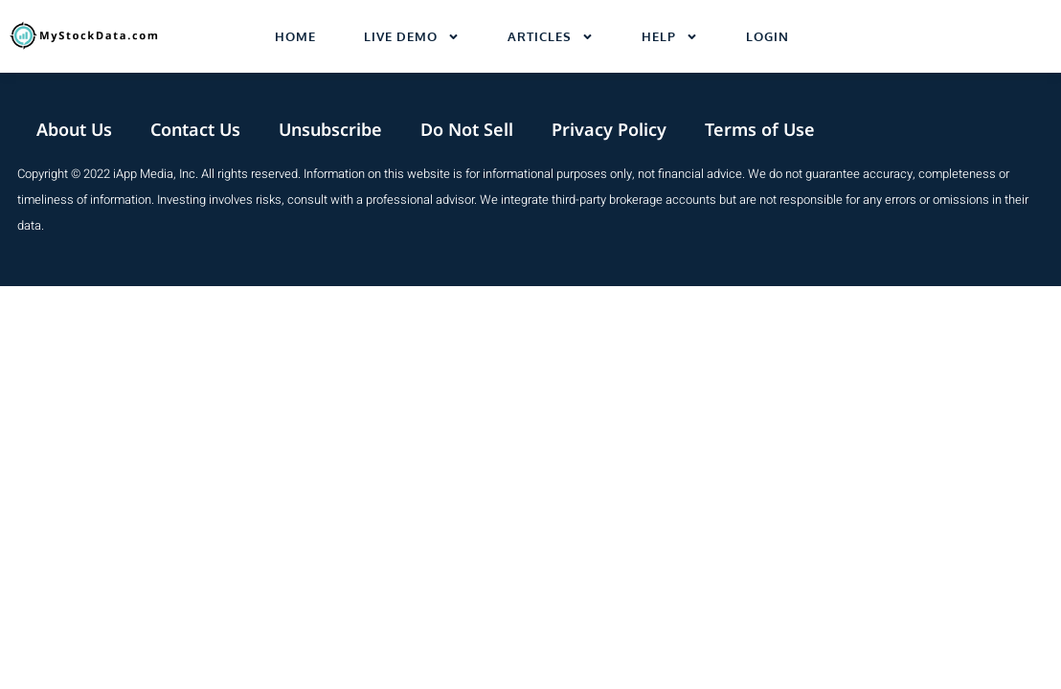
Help (670, 37)
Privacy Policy (609, 129)
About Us (74, 129)
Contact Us (195, 129)
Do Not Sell (466, 129)
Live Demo (412, 37)
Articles (551, 37)
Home (295, 36)
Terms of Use (760, 129)
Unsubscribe (330, 129)
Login (767, 36)
